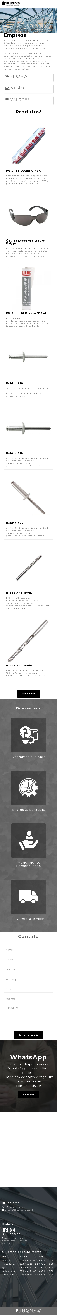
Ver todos (29, 693)
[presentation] (28, 1022)
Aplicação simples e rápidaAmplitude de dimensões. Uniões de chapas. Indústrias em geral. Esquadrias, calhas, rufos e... (28, 367)
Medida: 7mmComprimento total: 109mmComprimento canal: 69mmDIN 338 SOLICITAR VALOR (28, 648)
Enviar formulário (28, 1035)
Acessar (28, 1094)
